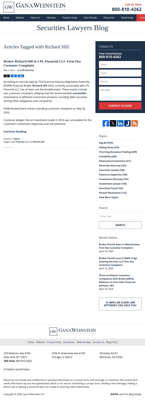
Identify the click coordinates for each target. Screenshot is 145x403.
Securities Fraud (111, 188)
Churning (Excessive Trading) (118, 151)
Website (20, 17)
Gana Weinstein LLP (33, 394)
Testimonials (127, 17)
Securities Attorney (112, 165)
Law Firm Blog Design (125, 394)
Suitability (108, 156)
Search (120, 225)
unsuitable (79, 93)
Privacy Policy (54, 342)
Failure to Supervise (113, 174)
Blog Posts (111, 342)
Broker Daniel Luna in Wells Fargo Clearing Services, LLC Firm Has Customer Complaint (118, 262)
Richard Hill (39, 85)
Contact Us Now (120, 105)
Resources (109, 17)
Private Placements (113, 192)
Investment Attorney (113, 179)
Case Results (90, 17)
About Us (35, 17)
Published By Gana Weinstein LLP (126, 7)
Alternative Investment (115, 161)
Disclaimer (69, 342)
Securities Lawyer (112, 170)
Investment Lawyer (113, 183)
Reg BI (16, 138)
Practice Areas (69, 17)
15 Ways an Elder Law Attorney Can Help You (120, 304)
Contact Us (98, 342)
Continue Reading (15, 131)
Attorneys (51, 17)
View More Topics (108, 197)
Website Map (83, 342)
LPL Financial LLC (19, 141)
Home (6, 17)
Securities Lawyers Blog (35, 7)
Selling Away (109, 147)
